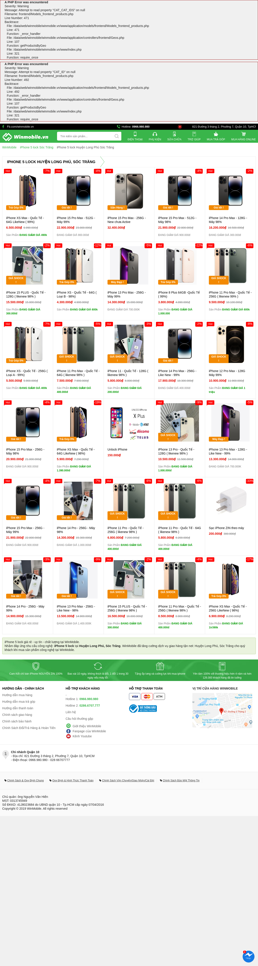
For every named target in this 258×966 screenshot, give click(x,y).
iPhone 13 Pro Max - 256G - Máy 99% (127, 294)
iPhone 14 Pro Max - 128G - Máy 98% (228, 220)
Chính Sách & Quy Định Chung (25, 780)
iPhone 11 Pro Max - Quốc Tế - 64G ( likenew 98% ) (78, 373)
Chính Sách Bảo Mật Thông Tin (181, 780)
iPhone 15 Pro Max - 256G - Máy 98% (25, 451)
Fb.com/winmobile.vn (20, 126)
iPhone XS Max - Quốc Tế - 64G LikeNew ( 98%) (76, 451)
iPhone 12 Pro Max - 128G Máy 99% (227, 373)
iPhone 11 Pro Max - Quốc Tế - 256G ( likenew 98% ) (179, 608)
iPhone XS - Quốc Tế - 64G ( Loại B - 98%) (77, 294)
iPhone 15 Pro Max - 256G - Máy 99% (25, 530)
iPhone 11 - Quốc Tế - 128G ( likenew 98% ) (128, 373)
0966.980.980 (141, 126)
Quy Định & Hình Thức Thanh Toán (72, 780)
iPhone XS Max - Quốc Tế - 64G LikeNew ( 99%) (25, 220)
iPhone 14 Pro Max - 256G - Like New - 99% (177, 373)
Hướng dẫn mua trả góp (18, 701)
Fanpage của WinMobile (89, 731)
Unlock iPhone (117, 449)
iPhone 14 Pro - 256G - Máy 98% (76, 530)
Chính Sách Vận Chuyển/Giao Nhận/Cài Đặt (128, 780)
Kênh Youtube (82, 736)
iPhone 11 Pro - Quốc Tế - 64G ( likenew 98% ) (179, 530)
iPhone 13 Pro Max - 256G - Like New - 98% (76, 608)
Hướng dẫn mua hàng (17, 695)
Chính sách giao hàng (17, 714)
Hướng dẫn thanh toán (17, 708)
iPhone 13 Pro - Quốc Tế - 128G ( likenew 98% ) (176, 451)
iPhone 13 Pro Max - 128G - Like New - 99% (228, 451)
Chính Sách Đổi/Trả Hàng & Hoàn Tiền (29, 728)
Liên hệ (71, 712)
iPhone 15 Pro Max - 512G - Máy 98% (177, 220)
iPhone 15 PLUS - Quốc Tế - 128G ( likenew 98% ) (26, 294)
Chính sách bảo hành (17, 721)
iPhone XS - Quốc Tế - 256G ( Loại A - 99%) (27, 373)
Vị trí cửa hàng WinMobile (215, 688)
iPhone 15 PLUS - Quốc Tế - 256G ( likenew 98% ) (127, 608)
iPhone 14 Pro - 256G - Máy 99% (25, 608)
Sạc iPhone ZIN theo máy (226, 528)
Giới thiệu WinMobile (87, 726)
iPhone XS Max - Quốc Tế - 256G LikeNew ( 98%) (228, 608)
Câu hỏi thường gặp (79, 718)
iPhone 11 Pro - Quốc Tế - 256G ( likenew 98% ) (126, 530)
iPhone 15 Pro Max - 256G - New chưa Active (127, 220)
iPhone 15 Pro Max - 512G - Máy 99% (76, 220)
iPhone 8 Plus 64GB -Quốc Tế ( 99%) (179, 294)
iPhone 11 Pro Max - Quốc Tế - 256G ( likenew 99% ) (230, 294)
